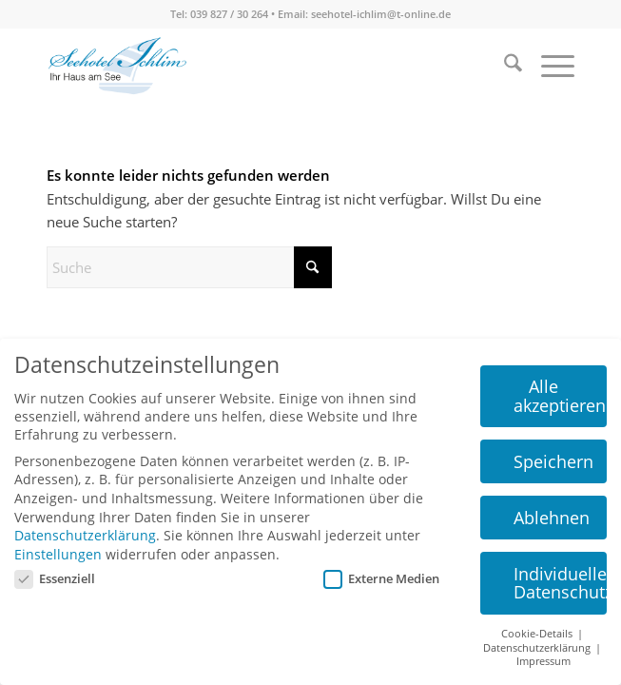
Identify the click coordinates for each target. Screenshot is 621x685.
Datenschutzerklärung (85, 535)
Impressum (543, 661)
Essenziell (54, 578)
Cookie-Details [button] (538, 633)
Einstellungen (58, 554)
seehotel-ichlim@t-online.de (381, 14)
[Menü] (548, 66)
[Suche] (503, 66)
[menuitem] (503, 66)
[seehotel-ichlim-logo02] (117, 66)
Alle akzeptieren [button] (560, 396)
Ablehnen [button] (552, 517)
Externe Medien (381, 578)
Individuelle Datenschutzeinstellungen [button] (560, 583)
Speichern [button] (553, 461)
